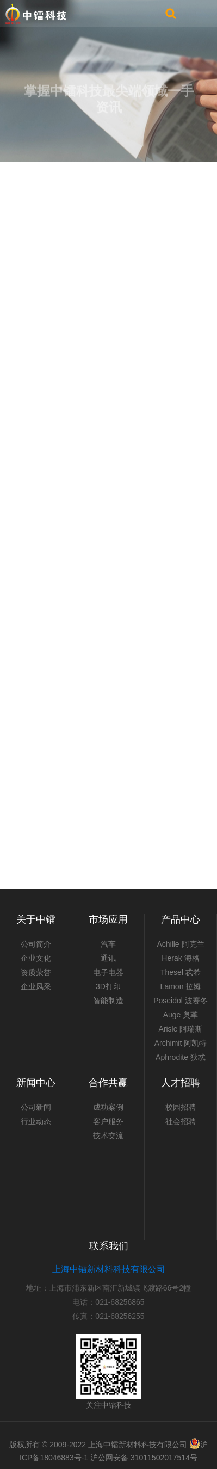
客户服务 (108, 1121)
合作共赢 (108, 1082)
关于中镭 (35, 919)
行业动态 (36, 1121)
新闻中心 (35, 1082)
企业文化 (36, 958)
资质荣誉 (36, 972)
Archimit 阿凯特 (180, 1043)
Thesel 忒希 (180, 972)
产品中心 (180, 919)
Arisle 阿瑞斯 (181, 1028)
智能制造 (108, 1000)
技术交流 (108, 1135)
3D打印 (108, 986)
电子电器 (108, 972)
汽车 (108, 944)
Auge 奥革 (181, 1014)
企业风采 (36, 986)
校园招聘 (180, 1107)
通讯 (108, 958)
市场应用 (108, 919)
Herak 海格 (180, 958)
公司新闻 (36, 1107)
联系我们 (108, 1245)
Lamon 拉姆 (180, 986)
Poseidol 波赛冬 (180, 1000)
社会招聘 (180, 1121)
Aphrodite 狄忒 (181, 1057)
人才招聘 (180, 1082)
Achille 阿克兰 (180, 944)
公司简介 (36, 944)
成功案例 (108, 1107)
